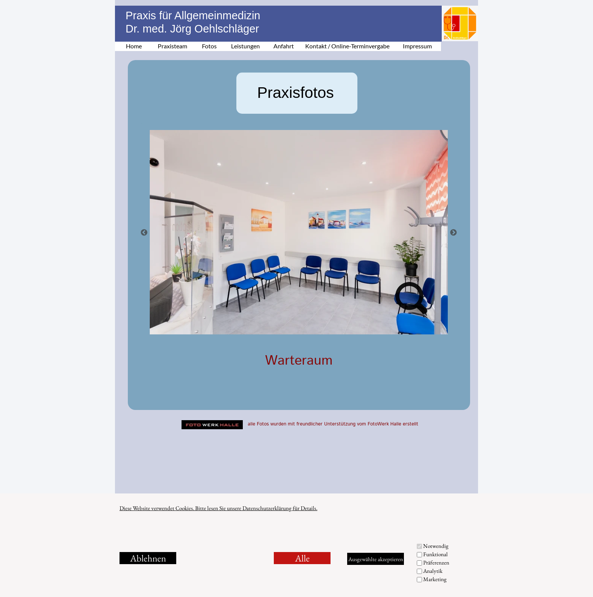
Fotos (209, 45)
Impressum (417, 45)
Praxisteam (172, 45)
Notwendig (436, 545)
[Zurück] (144, 232)
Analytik (432, 570)
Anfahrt (283, 45)
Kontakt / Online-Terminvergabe (347, 45)
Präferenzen (436, 562)
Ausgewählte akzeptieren (375, 559)
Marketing (435, 579)
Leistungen (245, 45)
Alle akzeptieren (302, 558)
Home (134, 45)
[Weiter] (453, 232)
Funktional (435, 554)
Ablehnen (148, 558)
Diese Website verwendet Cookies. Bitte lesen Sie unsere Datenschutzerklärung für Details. (218, 508)
